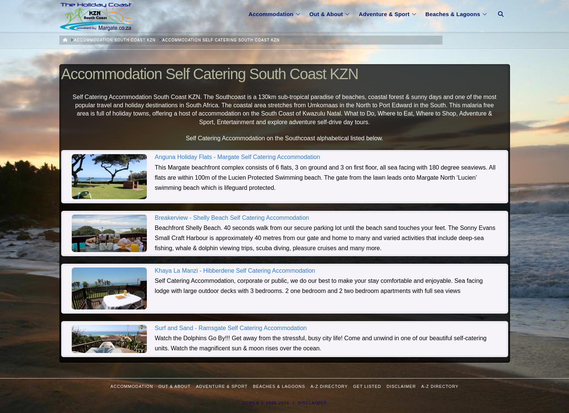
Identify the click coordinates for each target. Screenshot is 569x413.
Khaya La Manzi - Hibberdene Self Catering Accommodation (235, 270)
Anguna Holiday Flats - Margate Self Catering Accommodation (237, 157)
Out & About (174, 386)
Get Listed (367, 386)
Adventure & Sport (222, 386)
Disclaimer (401, 386)
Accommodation (131, 386)
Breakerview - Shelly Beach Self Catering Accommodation (232, 218)
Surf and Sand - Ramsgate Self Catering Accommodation (231, 328)
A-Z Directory (329, 386)
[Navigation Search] (501, 9)
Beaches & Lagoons (279, 386)
